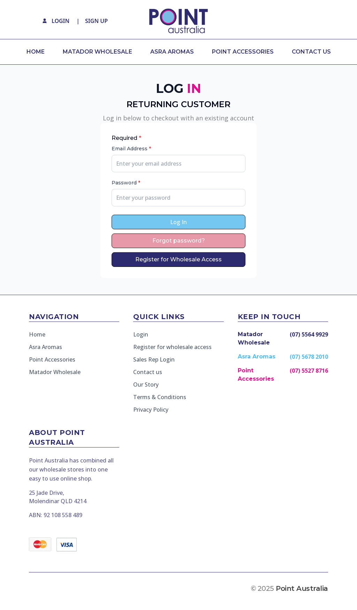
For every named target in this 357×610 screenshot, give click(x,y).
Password (126, 183)
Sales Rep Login (154, 359)
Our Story (146, 384)
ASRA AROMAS (172, 51)
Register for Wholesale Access (178, 259)
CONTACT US (311, 51)
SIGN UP (96, 21)
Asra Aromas (45, 347)
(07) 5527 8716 (309, 370)
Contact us (147, 372)
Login (140, 334)
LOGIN (60, 21)
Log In (178, 222)
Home (37, 334)
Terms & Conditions (159, 397)
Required (126, 138)
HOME (35, 51)
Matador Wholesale (55, 372)
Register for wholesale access (172, 347)
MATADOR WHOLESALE (97, 51)
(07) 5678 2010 (309, 357)
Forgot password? (178, 240)
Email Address (131, 148)
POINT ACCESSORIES (243, 51)
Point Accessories (52, 359)
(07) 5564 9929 (309, 334)
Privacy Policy (150, 409)
